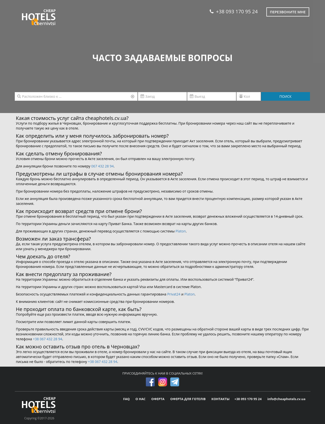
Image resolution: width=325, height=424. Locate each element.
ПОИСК (285, 96)
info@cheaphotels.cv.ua (286, 399)
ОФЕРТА (158, 399)
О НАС (141, 399)
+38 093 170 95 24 (234, 11)
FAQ (127, 399)
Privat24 (173, 294)
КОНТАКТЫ (220, 399)
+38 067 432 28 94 (47, 339)
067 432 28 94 (102, 166)
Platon (180, 231)
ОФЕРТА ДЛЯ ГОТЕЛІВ (188, 399)
